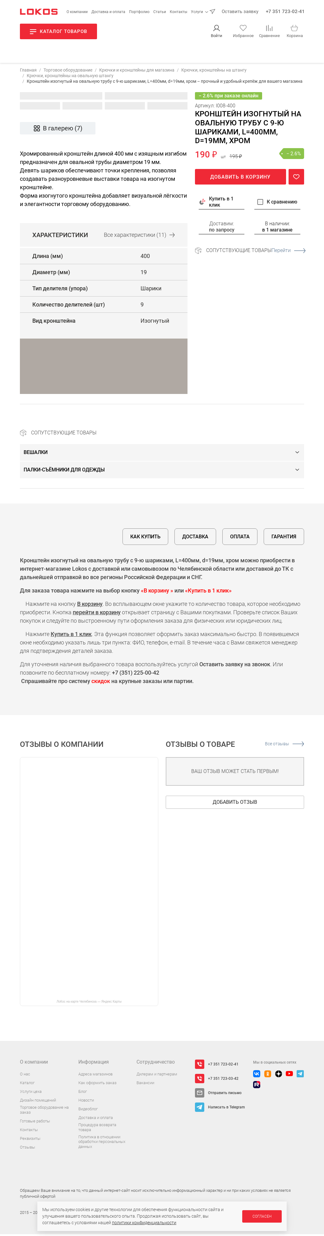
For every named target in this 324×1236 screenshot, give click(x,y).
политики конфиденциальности (144, 1222)
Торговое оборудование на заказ (44, 1112)
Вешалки (36, 454)
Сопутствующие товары (255, 252)
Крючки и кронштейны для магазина (136, 72)
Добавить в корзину (240, 179)
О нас (25, 1076)
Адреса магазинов (95, 1076)
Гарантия (283, 538)
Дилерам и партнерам (157, 1076)
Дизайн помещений (38, 1102)
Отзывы (27, 1149)
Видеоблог (88, 1110)
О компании (77, 12)
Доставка (195, 538)
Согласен (261, 1216)
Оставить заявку (240, 11)
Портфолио (139, 12)
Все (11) (139, 237)
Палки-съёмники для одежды (64, 472)
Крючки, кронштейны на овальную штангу (70, 77)
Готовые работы (35, 1123)
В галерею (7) (57, 130)
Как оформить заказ (97, 1084)
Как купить (145, 538)
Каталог (27, 1084)
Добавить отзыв (235, 804)
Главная (28, 72)
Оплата (240, 538)
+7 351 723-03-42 (223, 1080)
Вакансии (145, 1084)
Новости (86, 1102)
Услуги (197, 12)
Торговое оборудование (68, 72)
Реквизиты (30, 1140)
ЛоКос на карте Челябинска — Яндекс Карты (89, 1003)
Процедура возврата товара (97, 1129)
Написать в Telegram (226, 1109)
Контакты (178, 12)
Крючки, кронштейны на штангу (214, 72)
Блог (82, 1093)
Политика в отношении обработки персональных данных (101, 1143)
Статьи (159, 12)
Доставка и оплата (108, 12)
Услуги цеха (31, 1093)
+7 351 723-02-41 (285, 11)
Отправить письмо (225, 1095)
